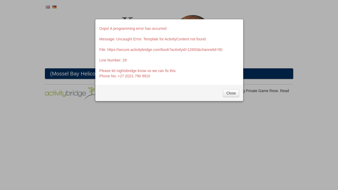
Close (231, 93)
